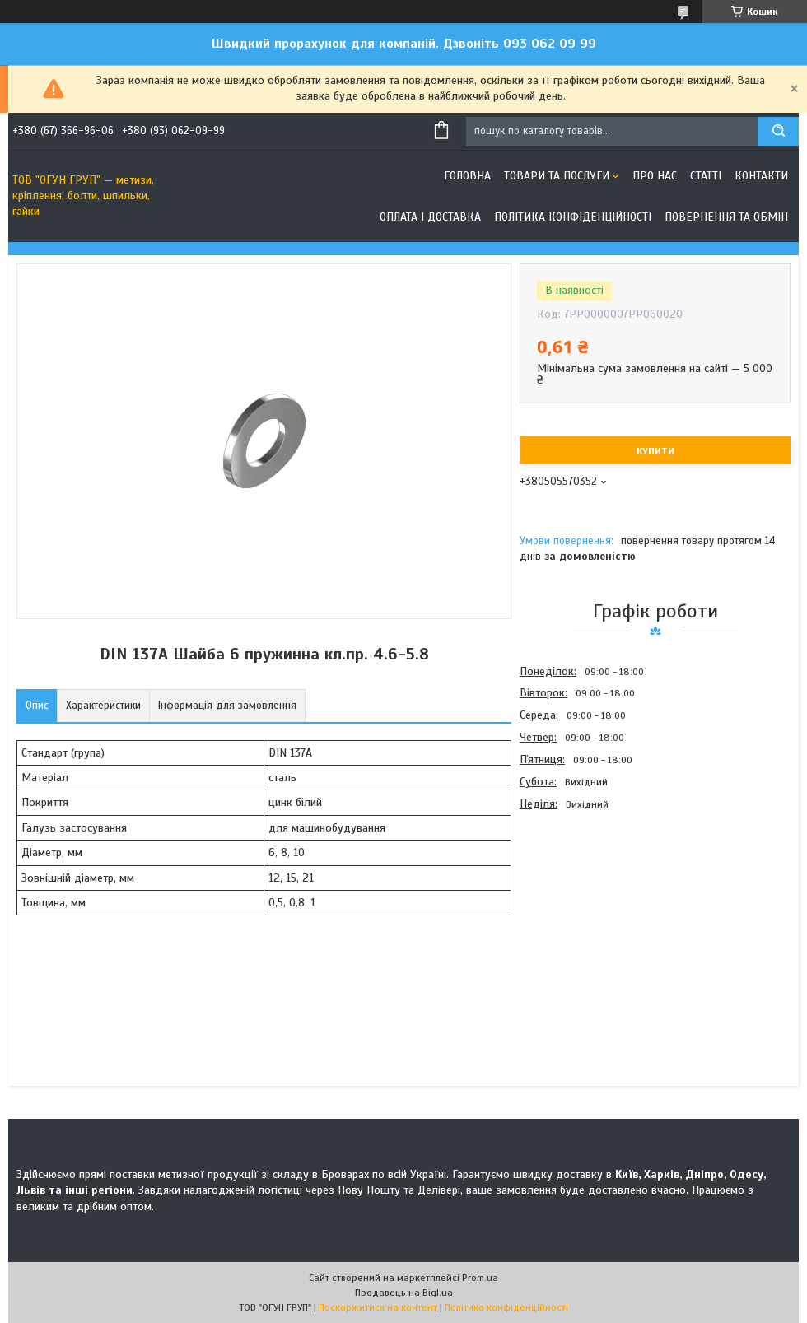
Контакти (761, 176)
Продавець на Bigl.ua (404, 1292)
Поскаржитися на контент (378, 1307)
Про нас (654, 176)
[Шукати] (778, 131)
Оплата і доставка (430, 217)
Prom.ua (480, 1277)
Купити (655, 451)
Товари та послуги (556, 176)
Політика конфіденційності (572, 217)
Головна (467, 176)
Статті (705, 176)
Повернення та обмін (726, 217)
